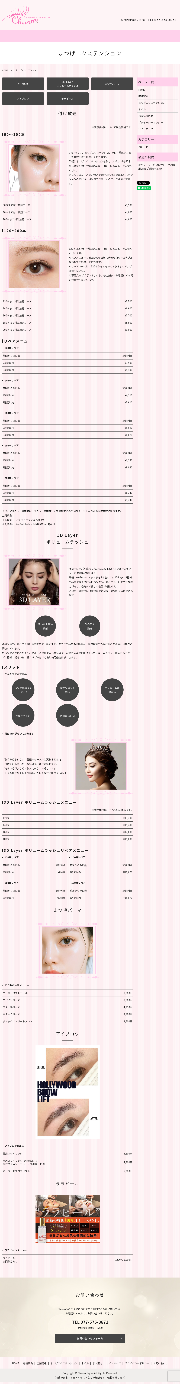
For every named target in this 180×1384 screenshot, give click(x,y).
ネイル (112, 37)
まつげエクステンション (68, 37)
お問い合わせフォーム (90, 1340)
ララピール (67, 100)
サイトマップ (145, 130)
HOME (5, 71)
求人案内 (97, 1365)
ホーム (24, 37)
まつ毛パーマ (112, 85)
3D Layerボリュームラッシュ (68, 85)
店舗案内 (155, 37)
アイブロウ (23, 100)
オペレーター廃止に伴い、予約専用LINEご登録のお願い (156, 168)
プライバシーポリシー (150, 124)
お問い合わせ (162, 11)
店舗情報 (42, 1365)
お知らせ (143, 148)
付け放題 (23, 85)
